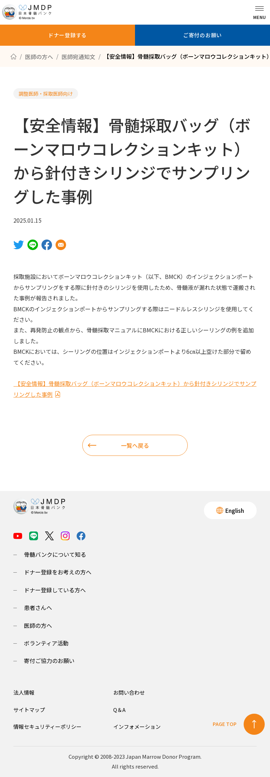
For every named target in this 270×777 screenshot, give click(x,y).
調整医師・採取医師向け (46, 93)
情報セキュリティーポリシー (47, 726)
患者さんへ (38, 607)
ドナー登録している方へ (55, 590)
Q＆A (119, 709)
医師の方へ (38, 625)
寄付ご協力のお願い (49, 660)
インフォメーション (137, 726)
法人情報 (23, 692)
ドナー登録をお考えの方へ (57, 572)
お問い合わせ (129, 692)
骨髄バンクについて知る (55, 554)
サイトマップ (29, 709)
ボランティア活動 (46, 643)
